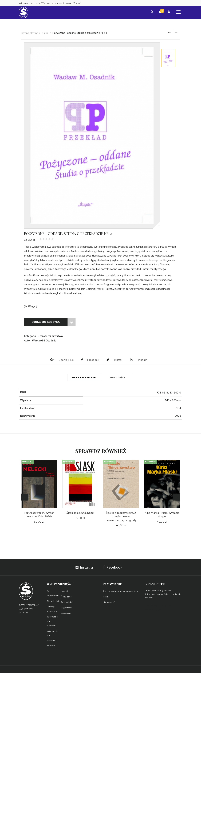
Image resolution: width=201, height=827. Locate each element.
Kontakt (51, 647)
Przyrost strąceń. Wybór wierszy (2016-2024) (39, 515)
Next (176, 498)
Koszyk (106, 598)
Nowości (65, 592)
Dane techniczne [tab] (84, 377)
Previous (24, 498)
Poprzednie (169, 32)
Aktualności (53, 602)
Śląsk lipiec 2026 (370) (80, 514)
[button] (153, 12)
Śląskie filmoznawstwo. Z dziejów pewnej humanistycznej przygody (121, 517)
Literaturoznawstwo (50, 335)
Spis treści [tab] (117, 377)
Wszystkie (66, 614)
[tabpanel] (92, 135)
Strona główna (29, 32)
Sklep (45, 32)
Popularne (66, 598)
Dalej (176, 32)
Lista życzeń (109, 603)
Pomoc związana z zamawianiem (120, 592)
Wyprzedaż (66, 609)
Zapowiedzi (67, 603)
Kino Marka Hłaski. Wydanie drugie (162, 515)
